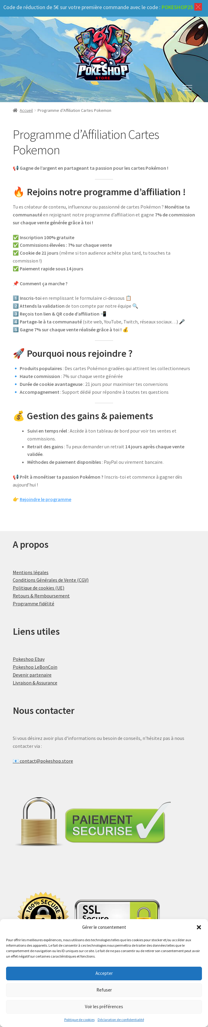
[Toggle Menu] (187, 88)
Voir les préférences (104, 1006)
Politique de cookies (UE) (38, 588)
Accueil (26, 110)
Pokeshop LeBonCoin (35, 667)
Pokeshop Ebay (29, 659)
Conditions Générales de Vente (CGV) (51, 580)
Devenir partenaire (32, 675)
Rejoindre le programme (45, 499)
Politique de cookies (79, 1019)
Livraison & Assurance (35, 683)
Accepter (104, 973)
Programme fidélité (33, 603)
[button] (199, 927)
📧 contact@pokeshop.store (43, 761)
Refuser (104, 990)
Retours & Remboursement (41, 596)
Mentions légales (31, 572)
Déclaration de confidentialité (121, 1019)
